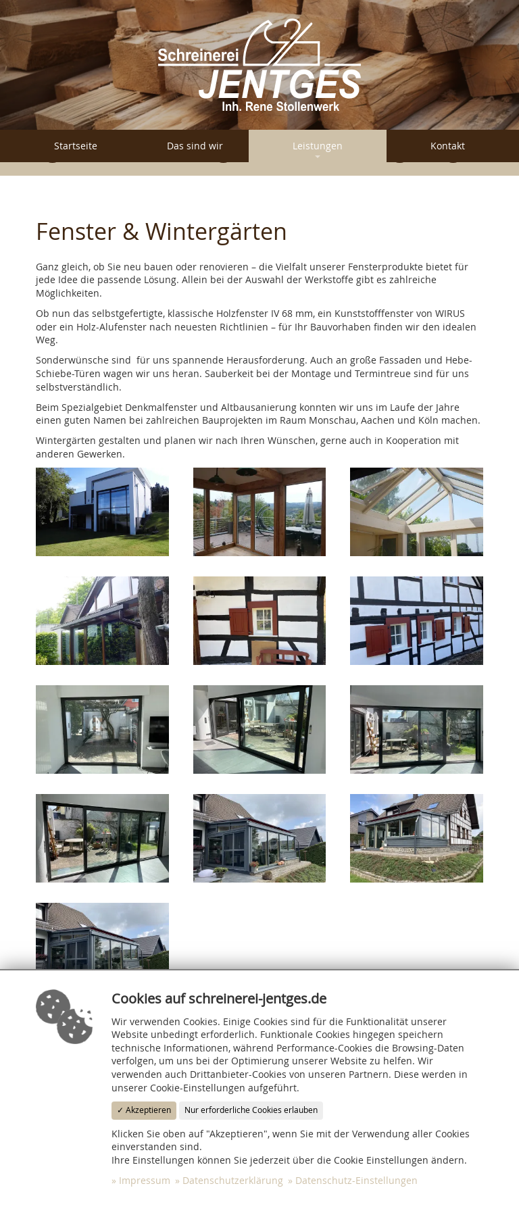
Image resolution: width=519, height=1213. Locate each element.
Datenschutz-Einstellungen (356, 1180)
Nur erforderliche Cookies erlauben (251, 1110)
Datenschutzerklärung (232, 1180)
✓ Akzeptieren (144, 1110)
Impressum (144, 1180)
